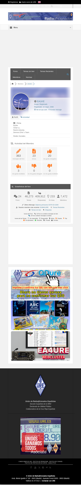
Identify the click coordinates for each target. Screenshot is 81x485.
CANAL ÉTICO (52, 463)
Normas (29, 77)
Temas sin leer (28, 71)
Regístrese (13, 2)
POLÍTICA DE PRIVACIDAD (40, 462)
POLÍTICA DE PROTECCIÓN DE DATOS (36, 463)
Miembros (16, 77)
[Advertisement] (46, 246)
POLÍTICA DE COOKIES (55, 462)
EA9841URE (44, 208)
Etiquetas (48, 210)
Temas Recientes (46, 71)
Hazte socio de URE (27, 2)
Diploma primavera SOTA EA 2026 (46, 205)
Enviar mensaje (55, 110)
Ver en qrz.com (40, 110)
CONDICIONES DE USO (25, 462)
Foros (15, 71)
